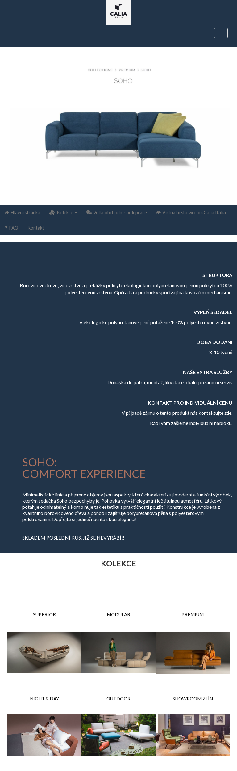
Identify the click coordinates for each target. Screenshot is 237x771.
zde (227, 413)
